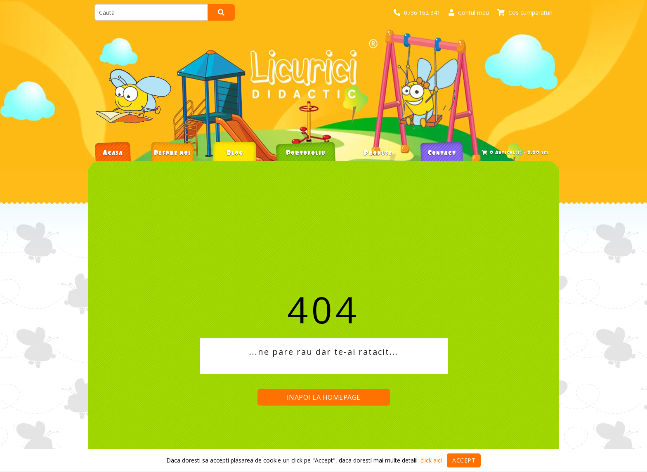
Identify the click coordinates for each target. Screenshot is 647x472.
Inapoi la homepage (324, 397)
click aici (431, 460)
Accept (463, 460)
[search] (151, 12)
